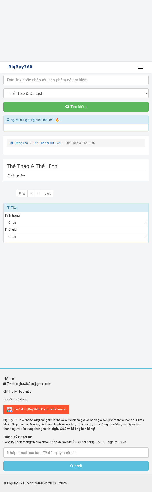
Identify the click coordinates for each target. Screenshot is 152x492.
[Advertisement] (76, 31)
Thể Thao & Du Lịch (46, 143)
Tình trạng (12, 215)
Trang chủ (19, 143)
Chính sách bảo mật (17, 391)
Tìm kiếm (76, 107)
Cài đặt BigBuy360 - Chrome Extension (36, 409)
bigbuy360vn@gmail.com (33, 384)
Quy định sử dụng (15, 399)
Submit (76, 466)
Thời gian (11, 229)
